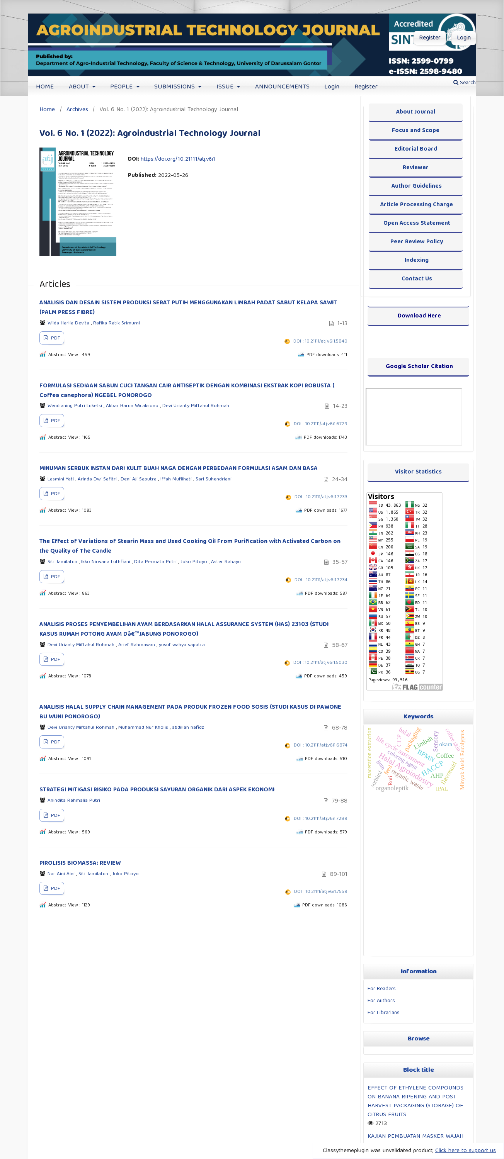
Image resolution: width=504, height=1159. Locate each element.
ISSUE (225, 87)
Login (331, 87)
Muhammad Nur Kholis (144, 727)
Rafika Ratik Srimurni (116, 323)
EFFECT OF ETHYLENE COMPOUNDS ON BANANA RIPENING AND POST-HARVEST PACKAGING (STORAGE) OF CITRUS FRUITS (415, 1101)
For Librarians (384, 1013)
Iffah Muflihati (176, 479)
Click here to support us (465, 1151)
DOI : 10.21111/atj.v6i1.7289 (320, 819)
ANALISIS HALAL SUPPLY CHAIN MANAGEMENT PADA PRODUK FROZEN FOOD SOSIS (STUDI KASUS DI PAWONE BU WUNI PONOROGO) (190, 712)
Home (47, 109)
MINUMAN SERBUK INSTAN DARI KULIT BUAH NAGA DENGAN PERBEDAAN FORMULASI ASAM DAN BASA (178, 468)
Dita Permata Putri (156, 562)
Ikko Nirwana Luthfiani (106, 562)
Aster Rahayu (226, 562)
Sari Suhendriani (214, 479)
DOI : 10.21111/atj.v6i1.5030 (320, 662)
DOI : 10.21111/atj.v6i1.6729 (320, 424)
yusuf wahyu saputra (182, 645)
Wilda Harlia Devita (69, 323)
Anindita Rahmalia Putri (74, 800)
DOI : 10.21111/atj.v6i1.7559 (320, 891)
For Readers (382, 989)
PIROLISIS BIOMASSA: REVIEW (80, 863)
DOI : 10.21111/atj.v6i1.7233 (321, 497)
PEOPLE (122, 87)
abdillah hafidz (188, 727)
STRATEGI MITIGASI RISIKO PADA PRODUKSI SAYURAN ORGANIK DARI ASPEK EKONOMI (156, 790)
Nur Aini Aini (62, 874)
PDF (54, 338)
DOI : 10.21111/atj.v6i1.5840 (320, 341)
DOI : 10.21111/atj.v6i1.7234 (321, 580)
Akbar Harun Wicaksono (133, 406)
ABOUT (80, 87)
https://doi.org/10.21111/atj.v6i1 (178, 159)
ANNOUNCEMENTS (282, 87)
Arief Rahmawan (137, 645)
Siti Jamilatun (63, 562)
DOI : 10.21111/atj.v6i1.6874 (320, 745)
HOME (45, 87)
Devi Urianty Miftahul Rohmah (195, 406)
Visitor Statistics (418, 472)
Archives (77, 109)
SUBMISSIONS (175, 87)
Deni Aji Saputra (139, 479)
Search (464, 83)
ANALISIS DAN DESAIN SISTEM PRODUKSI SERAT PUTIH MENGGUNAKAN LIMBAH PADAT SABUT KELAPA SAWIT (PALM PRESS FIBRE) (188, 308)
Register (366, 87)
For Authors (381, 1001)
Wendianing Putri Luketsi (76, 406)
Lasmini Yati (61, 479)
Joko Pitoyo (194, 562)
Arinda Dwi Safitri (98, 479)
